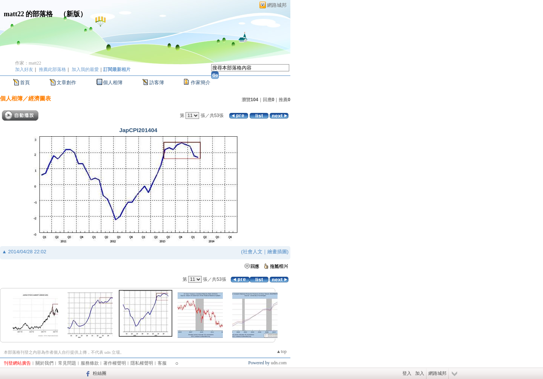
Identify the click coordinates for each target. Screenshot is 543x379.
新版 (73, 14)
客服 (162, 363)
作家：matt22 (28, 63)
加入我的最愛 (85, 69)
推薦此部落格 (52, 69)
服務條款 (90, 363)
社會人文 (252, 251)
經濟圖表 (39, 98)
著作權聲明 (114, 363)
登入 (406, 373)
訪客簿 (156, 82)
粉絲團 (99, 373)
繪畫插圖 (277, 251)
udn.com (279, 362)
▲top (281, 351)
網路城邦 (277, 5)
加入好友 (24, 69)
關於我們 (44, 363)
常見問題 (67, 363)
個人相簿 (113, 82)
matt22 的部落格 (28, 14)
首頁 (25, 82)
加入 (419, 373)
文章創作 (66, 82)
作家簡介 (200, 82)
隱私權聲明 (141, 363)
